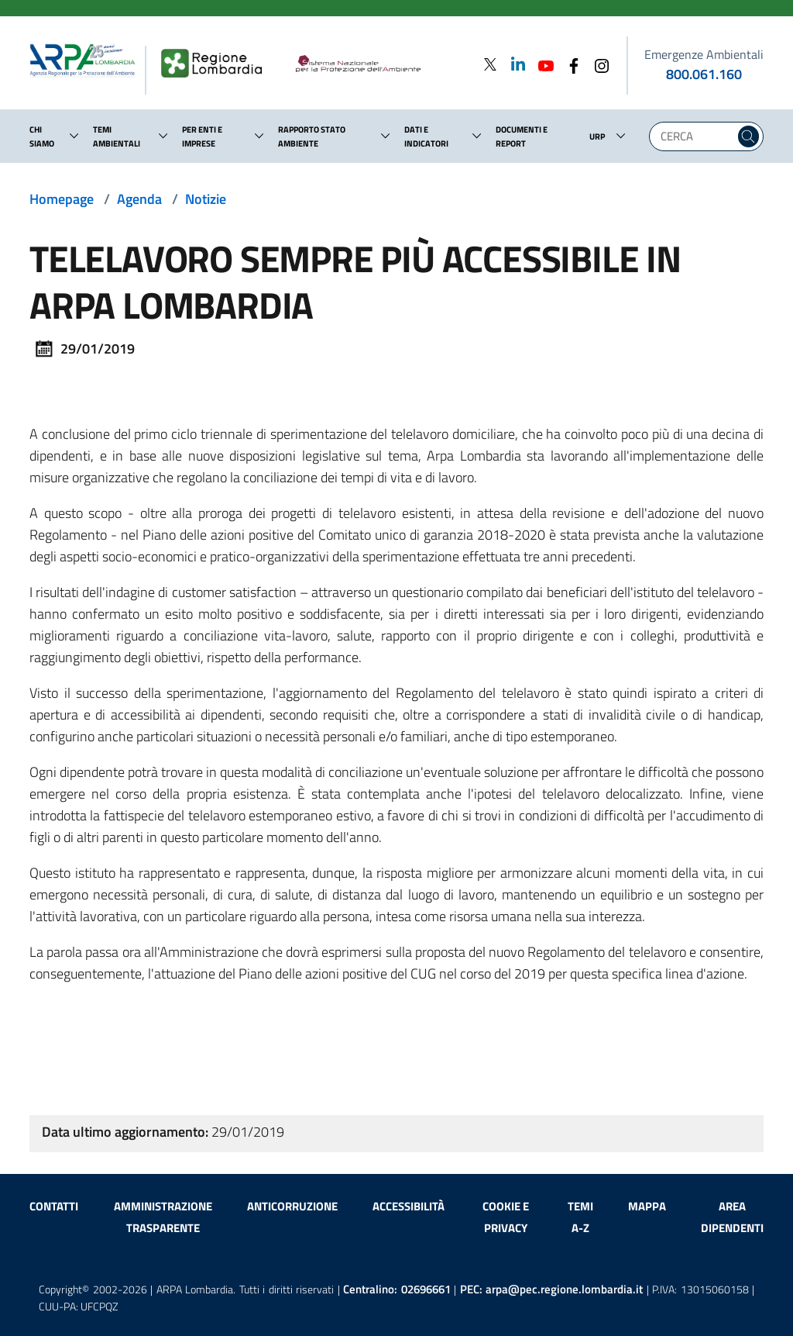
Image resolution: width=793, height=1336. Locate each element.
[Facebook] (569, 64)
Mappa (647, 1206)
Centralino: (397, 1289)
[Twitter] (490, 64)
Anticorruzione (292, 1206)
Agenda (139, 198)
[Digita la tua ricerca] (696, 136)
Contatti (53, 1206)
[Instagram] (597, 64)
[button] (74, 135)
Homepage (61, 198)
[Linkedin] (513, 64)
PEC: (552, 1289)
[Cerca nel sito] (748, 136)
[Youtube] (541, 64)
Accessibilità (408, 1206)
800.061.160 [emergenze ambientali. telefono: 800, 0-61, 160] (704, 74)
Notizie (205, 198)
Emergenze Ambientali (704, 54)
